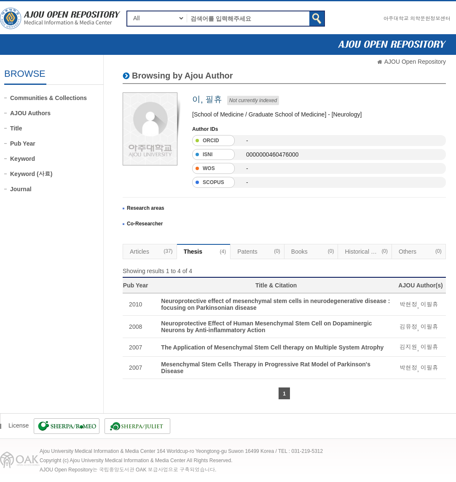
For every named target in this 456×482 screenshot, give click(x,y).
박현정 (408, 304)
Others (420, 251)
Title (16, 128)
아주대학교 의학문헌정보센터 (417, 19)
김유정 (408, 326)
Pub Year (22, 143)
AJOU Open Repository (415, 61)
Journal (21, 189)
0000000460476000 (272, 154)
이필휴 (429, 304)
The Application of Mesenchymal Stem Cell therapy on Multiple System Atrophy (272, 347)
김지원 (408, 347)
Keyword (22, 158)
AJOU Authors (30, 113)
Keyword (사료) (31, 174)
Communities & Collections (48, 98)
